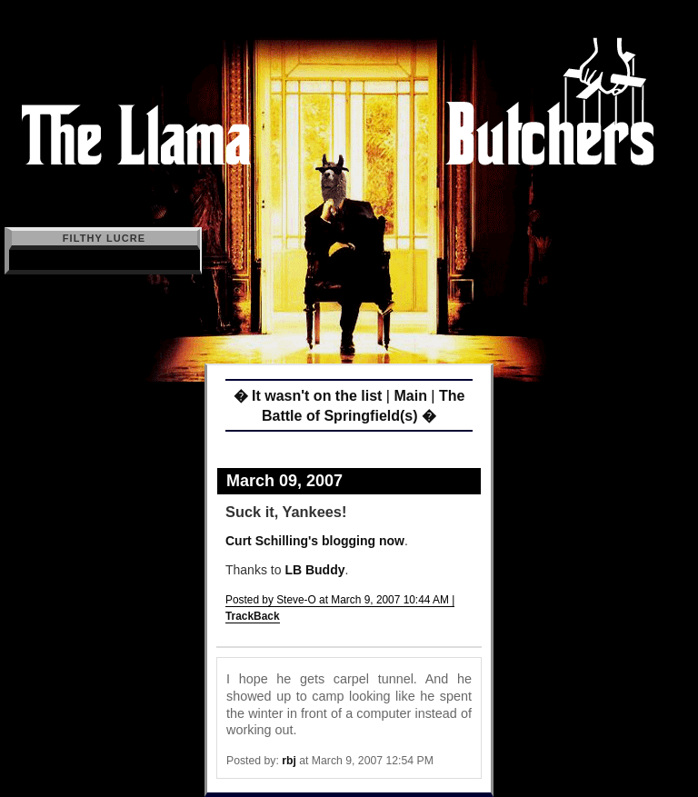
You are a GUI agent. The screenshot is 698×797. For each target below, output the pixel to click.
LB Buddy (314, 570)
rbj (289, 760)
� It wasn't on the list (308, 395)
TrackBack (252, 616)
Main (410, 395)
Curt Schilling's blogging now (314, 540)
